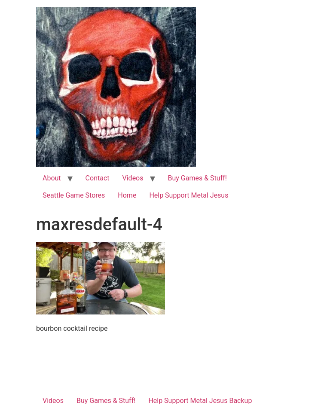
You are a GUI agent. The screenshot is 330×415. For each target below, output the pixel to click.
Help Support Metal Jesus (188, 195)
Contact (98, 178)
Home (127, 195)
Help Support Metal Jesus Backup (200, 401)
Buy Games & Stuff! (197, 178)
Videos (133, 178)
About (52, 178)
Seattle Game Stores (74, 195)
